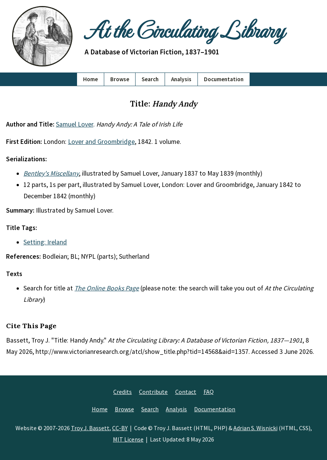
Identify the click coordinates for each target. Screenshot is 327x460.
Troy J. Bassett (90, 428)
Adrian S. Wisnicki (255, 428)
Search (150, 79)
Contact (185, 391)
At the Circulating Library (184, 29)
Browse (119, 79)
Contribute (153, 391)
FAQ (209, 391)
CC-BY (120, 428)
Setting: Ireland (45, 242)
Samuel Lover (74, 124)
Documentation (224, 79)
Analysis (181, 79)
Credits (122, 391)
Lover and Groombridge (101, 141)
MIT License (128, 439)
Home (90, 79)
